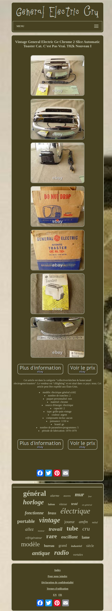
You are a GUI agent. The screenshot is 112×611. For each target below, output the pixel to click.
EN (55, 594)
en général (87, 504)
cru (86, 529)
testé (74, 504)
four (90, 496)
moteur (41, 530)
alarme (54, 495)
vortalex (78, 554)
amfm (83, 521)
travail (55, 529)
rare (51, 536)
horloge (33, 502)
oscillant (69, 536)
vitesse (63, 504)
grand (63, 546)
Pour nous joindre (57, 576)
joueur (69, 521)
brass (52, 513)
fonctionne (34, 513)
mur (79, 494)
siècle (90, 546)
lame (86, 537)
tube (72, 528)
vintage (49, 520)
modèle (30, 544)
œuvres (67, 495)
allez (29, 529)
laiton (51, 504)
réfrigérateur (33, 537)
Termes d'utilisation (57, 588)
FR (60, 594)
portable (26, 521)
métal (95, 522)
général (34, 493)
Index (57, 570)
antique (41, 553)
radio (61, 552)
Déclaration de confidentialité (57, 582)
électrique (75, 511)
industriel (76, 546)
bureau (49, 546)
